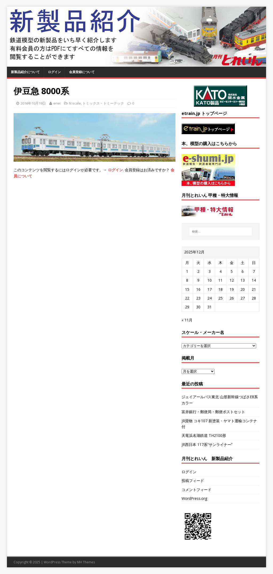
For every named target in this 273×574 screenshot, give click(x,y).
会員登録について (82, 72)
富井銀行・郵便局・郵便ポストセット (213, 411)
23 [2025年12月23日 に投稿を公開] (198, 298)
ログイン (54, 72)
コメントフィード (196, 489)
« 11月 (187, 319)
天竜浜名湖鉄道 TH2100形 (204, 435)
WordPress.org (194, 498)
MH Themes (86, 562)
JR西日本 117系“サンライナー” (207, 444)
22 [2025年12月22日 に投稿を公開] (187, 298)
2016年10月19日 (33, 103)
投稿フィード (193, 480)
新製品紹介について (25, 72)
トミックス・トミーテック (103, 103)
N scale (75, 103)
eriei (57, 103)
